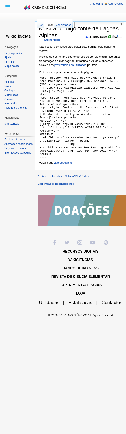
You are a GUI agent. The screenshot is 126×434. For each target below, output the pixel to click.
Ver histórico (63, 25)
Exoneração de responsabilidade (56, 200)
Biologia (9, 81)
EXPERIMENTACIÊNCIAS (81, 301)
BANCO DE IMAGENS (81, 284)
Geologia (9, 90)
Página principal (13, 53)
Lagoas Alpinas (52, 39)
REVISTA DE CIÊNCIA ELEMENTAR (80, 293)
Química (9, 99)
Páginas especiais (15, 148)
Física (7, 86)
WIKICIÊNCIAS (80, 276)
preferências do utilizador (70, 65)
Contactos (111, 319)
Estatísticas (84, 319)
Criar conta (96, 3)
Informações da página (17, 152)
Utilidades (53, 319)
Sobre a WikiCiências (77, 192)
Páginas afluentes (14, 139)
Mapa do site (12, 66)
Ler (41, 25)
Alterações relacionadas (18, 144)
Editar (49, 25)
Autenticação (115, 3)
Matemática (11, 95)
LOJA (80, 310)
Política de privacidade (50, 192)
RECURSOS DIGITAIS (80, 268)
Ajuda (7, 57)
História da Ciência (15, 107)
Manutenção (11, 123)
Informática (10, 103)
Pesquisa (9, 61)
